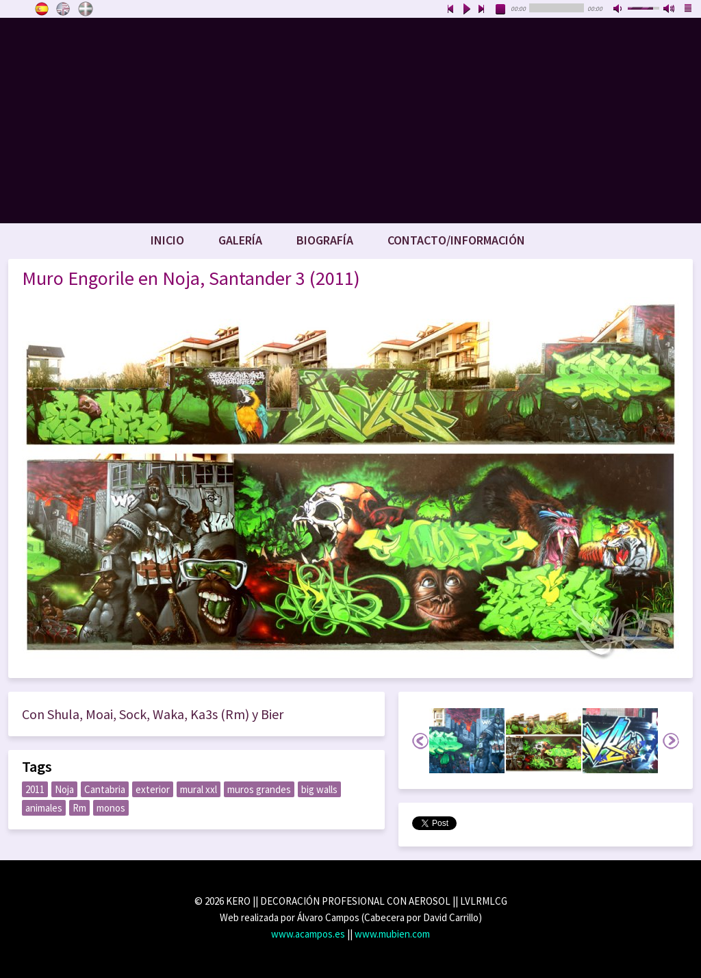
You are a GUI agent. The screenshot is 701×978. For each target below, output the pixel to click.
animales (43, 807)
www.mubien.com (392, 933)
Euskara (85, 8)
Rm (79, 807)
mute (619, 9)
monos (111, 807)
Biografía (324, 240)
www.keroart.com (350, 120)
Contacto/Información (456, 240)
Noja (64, 789)
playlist (689, 9)
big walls (319, 789)
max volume (669, 9)
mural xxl (198, 789)
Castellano (41, 8)
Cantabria (104, 789)
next (482, 9)
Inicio (167, 240)
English (63, 8)
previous (450, 9)
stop (501, 9)
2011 (34, 789)
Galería (240, 240)
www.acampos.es (308, 933)
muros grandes (259, 789)
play (466, 9)
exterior (153, 789)
